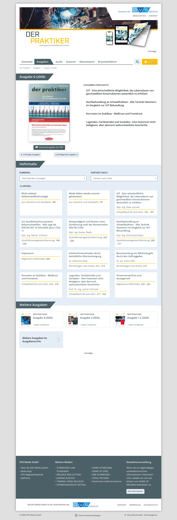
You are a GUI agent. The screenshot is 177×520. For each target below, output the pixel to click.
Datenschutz (151, 505)
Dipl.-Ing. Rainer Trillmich (35, 235)
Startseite (27, 61)
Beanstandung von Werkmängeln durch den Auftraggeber (134, 255)
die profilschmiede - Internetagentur (142, 515)
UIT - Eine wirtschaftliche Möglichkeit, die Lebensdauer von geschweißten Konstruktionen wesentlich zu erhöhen (120, 92)
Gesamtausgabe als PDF (49, 147)
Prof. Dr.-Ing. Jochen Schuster (84, 289)
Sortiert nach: (99, 172)
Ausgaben (42, 61)
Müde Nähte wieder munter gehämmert (84, 195)
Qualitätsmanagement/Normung (38, 240)
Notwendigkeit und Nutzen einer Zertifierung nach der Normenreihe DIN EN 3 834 (88, 224)
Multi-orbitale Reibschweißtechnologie (35, 195)
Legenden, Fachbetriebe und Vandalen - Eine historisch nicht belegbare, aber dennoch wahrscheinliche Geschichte (120, 123)
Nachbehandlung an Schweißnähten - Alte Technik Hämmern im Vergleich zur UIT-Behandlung (121, 103)
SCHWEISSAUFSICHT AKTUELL (71, 484)
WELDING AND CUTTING (69, 474)
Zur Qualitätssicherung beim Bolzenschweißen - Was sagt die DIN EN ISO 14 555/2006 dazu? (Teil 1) (41, 226)
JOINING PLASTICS (66, 478)
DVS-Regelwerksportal (32, 474)
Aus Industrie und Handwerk (36, 202)
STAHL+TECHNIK (100, 478)
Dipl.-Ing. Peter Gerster (128, 207)
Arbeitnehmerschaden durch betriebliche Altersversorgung (85, 255)
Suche (59, 61)
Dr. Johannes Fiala (78, 260)
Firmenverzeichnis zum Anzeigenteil (129, 277)
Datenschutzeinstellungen (90, 515)
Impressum (28, 253)
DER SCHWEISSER (101, 474)
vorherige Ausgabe (30, 154)
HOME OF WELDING (102, 467)
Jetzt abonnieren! (135, 491)
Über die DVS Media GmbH (34, 467)
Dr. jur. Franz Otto (125, 260)
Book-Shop (26, 471)
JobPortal (25, 478)
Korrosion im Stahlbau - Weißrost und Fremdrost (114, 113)
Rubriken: (25, 172)
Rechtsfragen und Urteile (81, 265)
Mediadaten (139, 15)
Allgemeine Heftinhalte (33, 258)
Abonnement (86, 61)
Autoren (71, 61)
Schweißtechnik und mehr (129, 212)
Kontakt (153, 15)
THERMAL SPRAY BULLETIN (70, 481)
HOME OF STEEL (100, 471)
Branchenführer (107, 61)
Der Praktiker (25, 68)
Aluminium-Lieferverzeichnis (106, 481)
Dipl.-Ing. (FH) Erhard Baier (130, 235)
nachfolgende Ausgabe (66, 154)
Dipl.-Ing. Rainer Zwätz (80, 232)
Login (149, 61)
